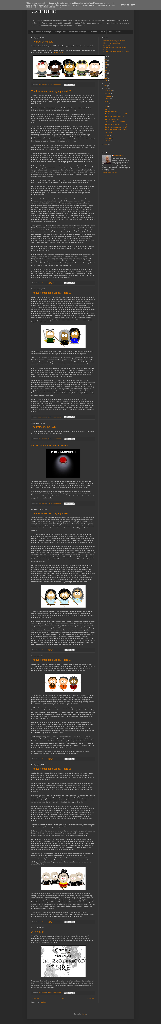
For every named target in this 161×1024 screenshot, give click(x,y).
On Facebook (107, 45)
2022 (105, 67)
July (106, 101)
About (103, 32)
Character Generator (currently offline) (114, 41)
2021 (105, 70)
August (107, 98)
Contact (118, 32)
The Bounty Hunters (42, 41)
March (107, 135)
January (108, 141)
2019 (105, 75)
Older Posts (90, 999)
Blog (31, 32)
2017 (105, 80)
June (107, 104)
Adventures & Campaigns (78, 32)
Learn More (125, 5)
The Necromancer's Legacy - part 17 (51, 659)
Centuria (44, 11)
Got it (133, 5)
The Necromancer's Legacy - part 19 (51, 292)
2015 (105, 86)
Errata (110, 32)
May (106, 106)
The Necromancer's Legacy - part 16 (51, 768)
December (108, 91)
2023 (105, 65)
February (108, 138)
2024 (105, 62)
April (106, 109)
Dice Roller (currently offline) (111, 43)
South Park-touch (57, 52)
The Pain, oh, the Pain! (43, 427)
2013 (105, 144)
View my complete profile (109, 172)
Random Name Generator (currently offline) (116, 51)
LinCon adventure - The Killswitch (49, 445)
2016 (105, 83)
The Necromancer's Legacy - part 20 (51, 91)
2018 (105, 78)
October (108, 93)
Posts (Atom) (43, 1002)
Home (63, 999)
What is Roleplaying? (43, 32)
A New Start (37, 931)
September (108, 96)
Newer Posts (35, 999)
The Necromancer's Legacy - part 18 (51, 513)
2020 (105, 73)
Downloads (93, 32)
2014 (105, 88)
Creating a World (60, 32)
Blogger (84, 1014)
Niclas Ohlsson (119, 155)
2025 (105, 60)
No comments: (57, 84)
